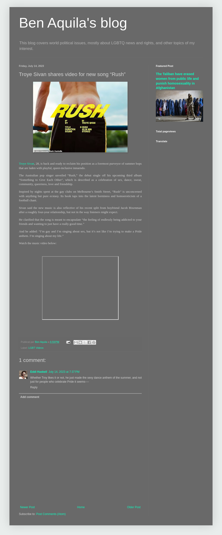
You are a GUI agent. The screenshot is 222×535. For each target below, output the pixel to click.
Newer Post (27, 507)
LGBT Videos (35, 347)
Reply (34, 387)
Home (81, 507)
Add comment (29, 397)
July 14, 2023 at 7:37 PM (63, 371)
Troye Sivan (26, 163)
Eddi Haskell (38, 371)
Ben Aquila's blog (73, 23)
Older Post (134, 507)
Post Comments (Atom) (51, 514)
